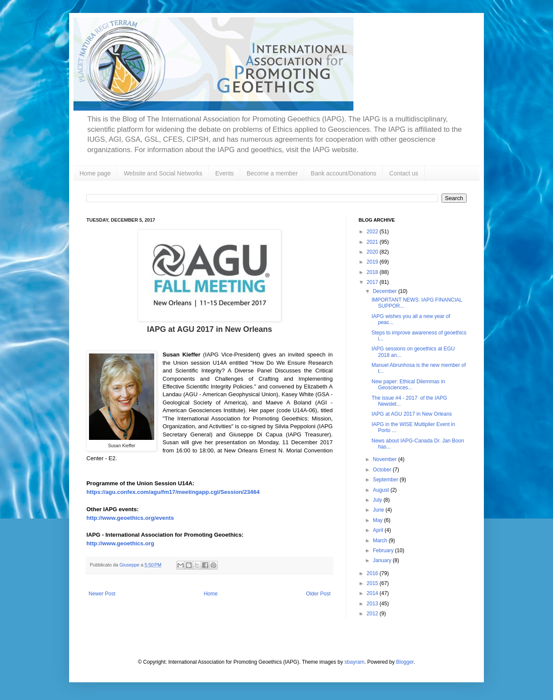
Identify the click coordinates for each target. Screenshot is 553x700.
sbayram (354, 662)
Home (211, 594)
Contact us (403, 173)
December (385, 291)
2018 (373, 272)
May (378, 520)
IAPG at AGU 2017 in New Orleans (412, 414)
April (379, 530)
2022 (373, 232)
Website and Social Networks (163, 173)
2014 (373, 593)
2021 (373, 242)
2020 (373, 252)
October (383, 470)
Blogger (405, 662)
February (384, 550)
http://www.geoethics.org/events (130, 518)
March (381, 541)
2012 (373, 614)
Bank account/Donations (343, 173)
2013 (373, 604)
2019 (373, 262)
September (386, 480)
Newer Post (102, 594)
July (378, 500)
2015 (373, 583)
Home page (95, 173)
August (382, 490)
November (385, 459)
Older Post (318, 594)
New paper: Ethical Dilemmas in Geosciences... (408, 385)
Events (224, 173)
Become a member (272, 173)
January (383, 560)
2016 (373, 573)
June (379, 510)
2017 (373, 282)
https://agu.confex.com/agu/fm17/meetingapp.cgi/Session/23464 (173, 492)
